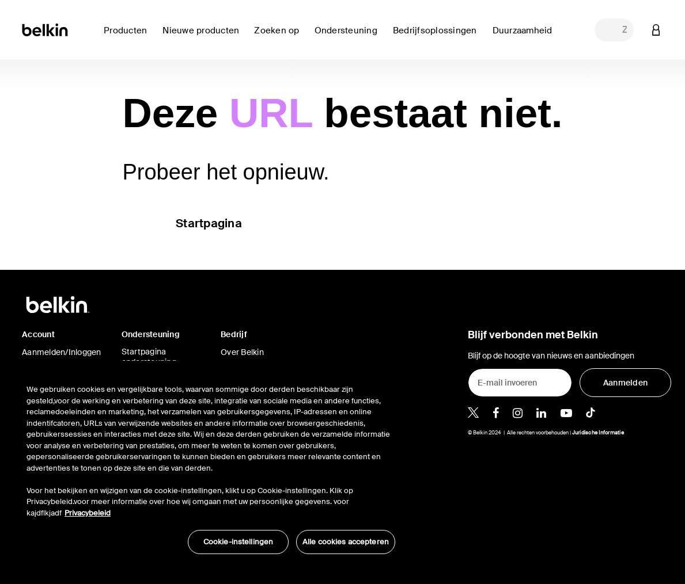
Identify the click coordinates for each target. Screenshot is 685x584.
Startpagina (209, 223)
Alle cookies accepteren (345, 542)
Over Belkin (242, 352)
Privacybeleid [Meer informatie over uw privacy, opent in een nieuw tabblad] (88, 513)
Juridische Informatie (598, 432)
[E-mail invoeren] (520, 382)
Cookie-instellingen (238, 542)
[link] (203, 37)
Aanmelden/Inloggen (61, 352)
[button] (656, 29)
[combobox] (614, 29)
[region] (210, 463)
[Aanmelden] (625, 382)
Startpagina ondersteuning (149, 356)
